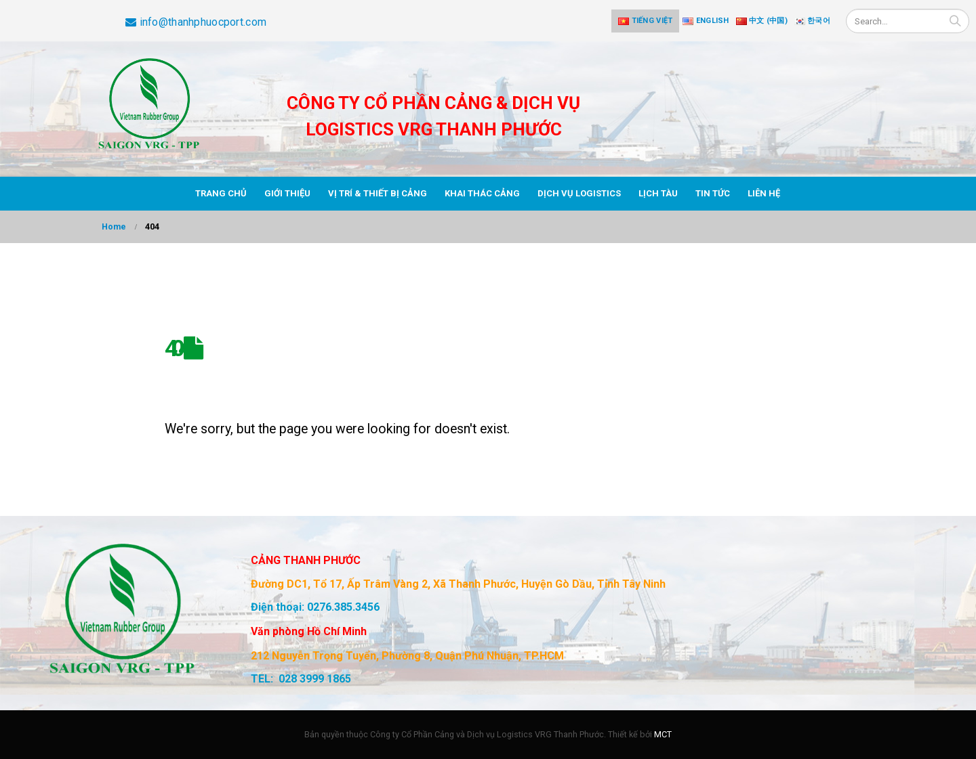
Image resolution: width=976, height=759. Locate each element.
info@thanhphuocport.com (195, 22)
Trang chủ (221, 193)
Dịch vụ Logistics (579, 193)
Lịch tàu (658, 193)
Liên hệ (764, 193)
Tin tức (712, 193)
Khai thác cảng (482, 193)
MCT (663, 734)
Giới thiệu (287, 193)
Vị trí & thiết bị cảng (377, 193)
